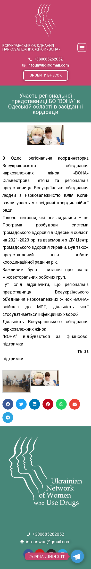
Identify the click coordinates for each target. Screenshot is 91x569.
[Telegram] (77, 556)
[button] (81, 47)
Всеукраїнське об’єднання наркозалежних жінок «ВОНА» (31, 47)
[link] (40, 358)
